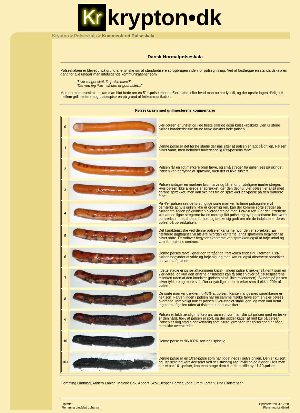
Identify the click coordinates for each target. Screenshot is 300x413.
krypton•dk (164, 17)
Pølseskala (85, 35)
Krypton (60, 35)
